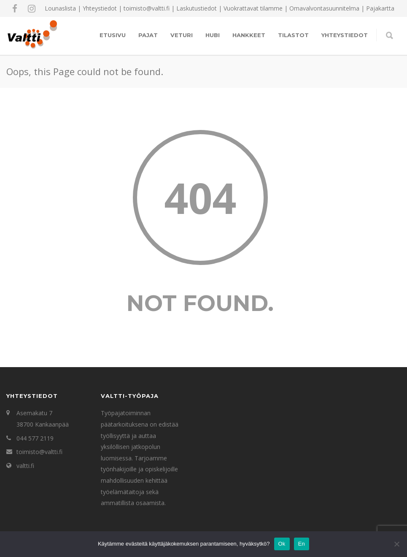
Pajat (148, 35)
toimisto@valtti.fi (39, 452)
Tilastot (293, 35)
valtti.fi (25, 466)
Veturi (181, 35)
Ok (282, 544)
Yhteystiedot (100, 8)
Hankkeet (248, 35)
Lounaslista (60, 8)
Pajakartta (380, 8)
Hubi (212, 35)
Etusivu (113, 35)
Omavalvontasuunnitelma (324, 8)
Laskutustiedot (196, 8)
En (301, 544)
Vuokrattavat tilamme (253, 8)
